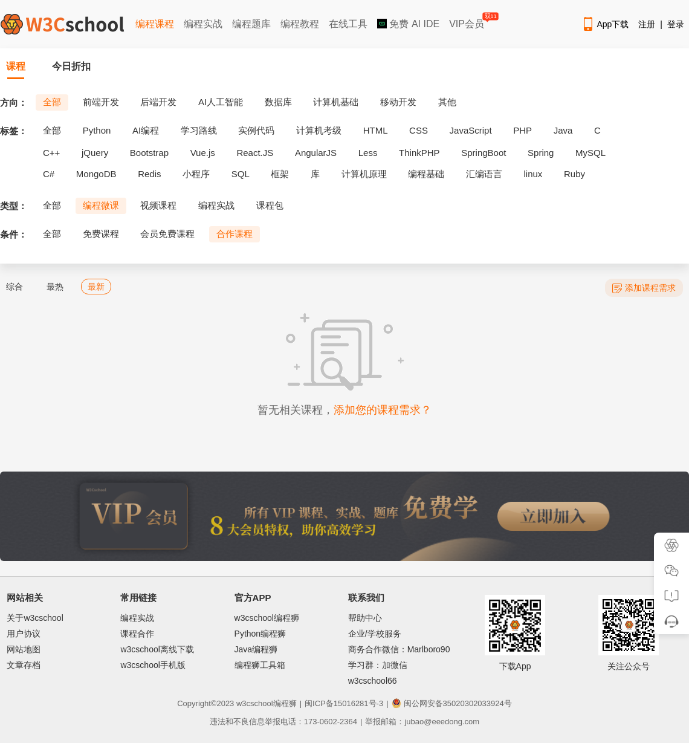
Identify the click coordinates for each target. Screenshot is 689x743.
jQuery (95, 153)
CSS (418, 130)
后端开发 (158, 102)
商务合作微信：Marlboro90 (399, 649)
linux (533, 174)
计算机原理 (364, 174)
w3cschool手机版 (152, 665)
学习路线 (199, 130)
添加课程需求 (644, 288)
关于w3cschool (35, 618)
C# (48, 174)
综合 (14, 286)
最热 (55, 286)
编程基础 (426, 174)
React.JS (254, 153)
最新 (96, 286)
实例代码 (256, 130)
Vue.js (202, 153)
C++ (51, 153)
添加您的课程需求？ (383, 410)
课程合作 (137, 633)
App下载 (605, 24)
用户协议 (23, 633)
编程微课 (101, 205)
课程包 (269, 205)
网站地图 (23, 649)
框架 (280, 174)
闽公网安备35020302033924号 (452, 703)
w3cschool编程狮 (267, 618)
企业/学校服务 (374, 633)
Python (97, 130)
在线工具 (348, 24)
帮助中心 (365, 618)
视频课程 (158, 205)
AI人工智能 (220, 102)
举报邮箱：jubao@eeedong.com (422, 721)
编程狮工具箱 (260, 665)
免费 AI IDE (408, 24)
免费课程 (101, 234)
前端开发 (101, 102)
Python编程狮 (260, 633)
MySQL (590, 153)
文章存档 (23, 665)
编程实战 (203, 24)
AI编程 (145, 130)
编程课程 (154, 24)
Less (368, 153)
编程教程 (299, 24)
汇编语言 (484, 174)
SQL (240, 174)
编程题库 (251, 24)
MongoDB (96, 174)
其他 (447, 102)
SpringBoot (483, 153)
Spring (541, 153)
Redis (149, 174)
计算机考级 (318, 130)
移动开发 (398, 102)
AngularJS (316, 153)
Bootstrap (149, 153)
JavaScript (471, 130)
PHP (522, 130)
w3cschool (254, 703)
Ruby (574, 174)
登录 (675, 24)
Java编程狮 (256, 649)
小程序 (196, 174)
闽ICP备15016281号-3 (344, 703)
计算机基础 (335, 102)
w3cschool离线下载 (156, 649)
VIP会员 (467, 21)
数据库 (278, 102)
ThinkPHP (419, 153)
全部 (52, 102)
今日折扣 (71, 66)
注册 (646, 24)
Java (563, 130)
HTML (375, 130)
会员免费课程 (167, 234)
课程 (15, 66)
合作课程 (234, 234)
